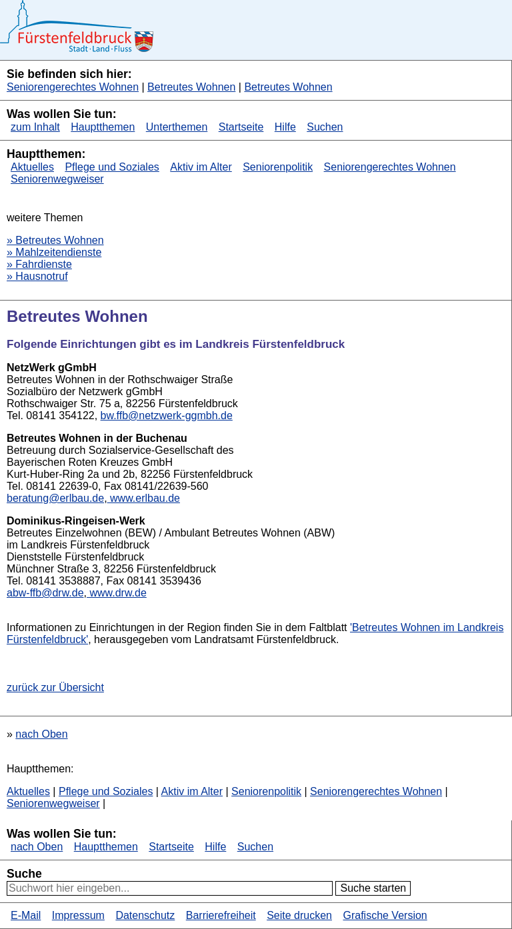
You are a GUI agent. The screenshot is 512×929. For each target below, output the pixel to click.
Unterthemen (177, 127)
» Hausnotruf (37, 276)
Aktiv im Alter (200, 167)
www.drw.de (117, 592)
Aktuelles (32, 167)
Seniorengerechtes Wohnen (73, 87)
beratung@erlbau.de (55, 498)
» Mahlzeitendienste (54, 252)
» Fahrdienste (39, 264)
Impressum (78, 915)
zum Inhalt (35, 127)
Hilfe (285, 127)
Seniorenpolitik (278, 167)
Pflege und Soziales (112, 167)
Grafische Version (385, 915)
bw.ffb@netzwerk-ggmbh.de (167, 415)
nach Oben (41, 734)
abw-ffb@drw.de (45, 592)
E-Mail (26, 915)
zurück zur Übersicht (55, 687)
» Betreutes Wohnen (55, 240)
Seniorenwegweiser (57, 179)
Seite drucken (299, 915)
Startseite (241, 127)
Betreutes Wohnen (191, 87)
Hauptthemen (103, 127)
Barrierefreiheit (221, 915)
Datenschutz (145, 915)
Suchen (325, 127)
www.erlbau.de (143, 498)
